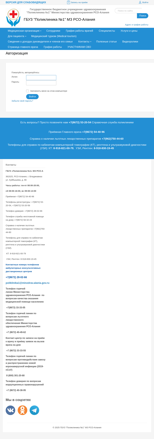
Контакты (83, 41)
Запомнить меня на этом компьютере (46, 91)
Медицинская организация (23, 30)
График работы (53, 47)
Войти (143, 2)
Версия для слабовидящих (26, 2)
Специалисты (107, 30)
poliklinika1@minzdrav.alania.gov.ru (27, 283)
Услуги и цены (129, 30)
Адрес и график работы (136, 24)
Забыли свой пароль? (22, 101)
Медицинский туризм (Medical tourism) (54, 36)
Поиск (142, 15)
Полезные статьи (106, 41)
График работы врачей (79, 30)
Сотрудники (53, 30)
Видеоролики (130, 41)
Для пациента (16, 36)
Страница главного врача (23, 47)
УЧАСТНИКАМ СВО (79, 47)
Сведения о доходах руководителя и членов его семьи (40, 41)
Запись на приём (77, 2)
